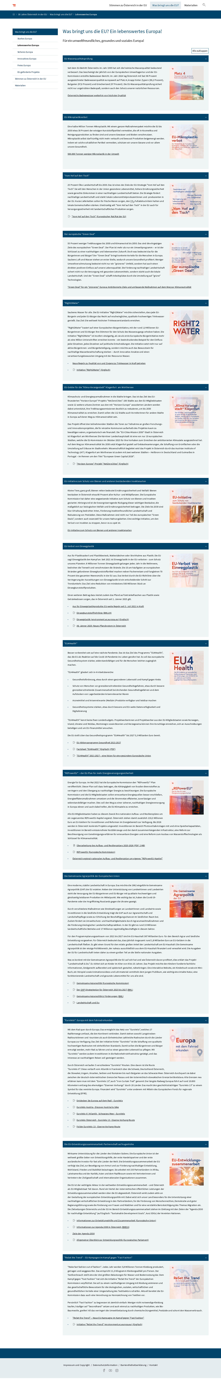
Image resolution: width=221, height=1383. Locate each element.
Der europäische (135, 239)
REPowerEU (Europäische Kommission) (94, 856)
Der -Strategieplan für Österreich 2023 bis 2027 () (103, 994)
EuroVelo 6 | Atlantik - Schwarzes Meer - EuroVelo (99, 1118)
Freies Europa (24, 70)
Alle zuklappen (199, 55)
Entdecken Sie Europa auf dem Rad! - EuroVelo (98, 1105)
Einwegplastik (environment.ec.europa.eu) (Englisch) (101, 624)
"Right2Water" (135, 307)
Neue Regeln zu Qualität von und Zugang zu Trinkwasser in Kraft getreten (109, 368)
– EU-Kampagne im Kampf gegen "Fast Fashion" (135, 1262)
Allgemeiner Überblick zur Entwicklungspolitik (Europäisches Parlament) (111, 1245)
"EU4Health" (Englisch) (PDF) (94, 754)
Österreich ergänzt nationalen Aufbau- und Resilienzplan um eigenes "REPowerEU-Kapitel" (118, 863)
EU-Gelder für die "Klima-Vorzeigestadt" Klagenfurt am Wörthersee (135, 392)
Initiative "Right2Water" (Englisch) (91, 374)
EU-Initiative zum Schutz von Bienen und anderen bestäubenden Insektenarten (135, 486)
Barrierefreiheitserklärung (134, 1370)
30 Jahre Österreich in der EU (32, 19)
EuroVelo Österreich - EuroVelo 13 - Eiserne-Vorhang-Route (104, 1125)
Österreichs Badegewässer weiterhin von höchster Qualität (97, 100)
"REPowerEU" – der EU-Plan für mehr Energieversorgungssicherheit (135, 778)
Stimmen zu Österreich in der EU (128, 7)
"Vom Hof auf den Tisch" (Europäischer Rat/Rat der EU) (97, 221)
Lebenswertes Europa (35, 50)
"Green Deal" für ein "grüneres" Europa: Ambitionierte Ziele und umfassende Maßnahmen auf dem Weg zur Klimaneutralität (129, 292)
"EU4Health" (135, 648)
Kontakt (153, 1370)
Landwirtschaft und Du (86, 1007)
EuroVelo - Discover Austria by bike (96, 1112)
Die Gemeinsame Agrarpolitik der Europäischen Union (135, 881)
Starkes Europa (24, 43)
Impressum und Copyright (76, 1370)
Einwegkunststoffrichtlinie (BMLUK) (92, 617)
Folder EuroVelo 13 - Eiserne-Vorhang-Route (96, 1131)
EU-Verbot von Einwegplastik (135, 551)
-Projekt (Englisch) (100, 468)
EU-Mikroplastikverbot (135, 121)
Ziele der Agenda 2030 (84, 1238)
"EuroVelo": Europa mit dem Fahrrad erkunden (135, 1025)
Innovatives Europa (26, 63)
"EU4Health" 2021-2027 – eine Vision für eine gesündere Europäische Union (112, 760)
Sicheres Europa (25, 56)
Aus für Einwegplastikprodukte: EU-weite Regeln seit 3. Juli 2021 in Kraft (108, 611)
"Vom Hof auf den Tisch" (135, 180)
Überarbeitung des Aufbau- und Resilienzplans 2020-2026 (109, 850)
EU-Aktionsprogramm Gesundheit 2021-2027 (97, 747)
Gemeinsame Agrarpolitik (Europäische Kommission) (101, 988)
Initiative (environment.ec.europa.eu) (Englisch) (107, 1329)
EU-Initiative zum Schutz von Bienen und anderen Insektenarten (100, 535)
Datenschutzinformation (105, 1370)
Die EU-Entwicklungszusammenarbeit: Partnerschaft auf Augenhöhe (135, 1149)
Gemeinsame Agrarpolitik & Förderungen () (98, 1001)
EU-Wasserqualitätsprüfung (135, 63)
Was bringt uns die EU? (165, 7)
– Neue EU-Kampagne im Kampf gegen (108, 1322)
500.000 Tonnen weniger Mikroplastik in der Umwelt (93, 158)
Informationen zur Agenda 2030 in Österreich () (101, 1231)
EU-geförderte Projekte (28, 76)
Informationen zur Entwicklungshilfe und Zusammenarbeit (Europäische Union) (114, 1225)
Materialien (191, 7)
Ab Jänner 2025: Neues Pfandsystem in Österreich (99, 630)
